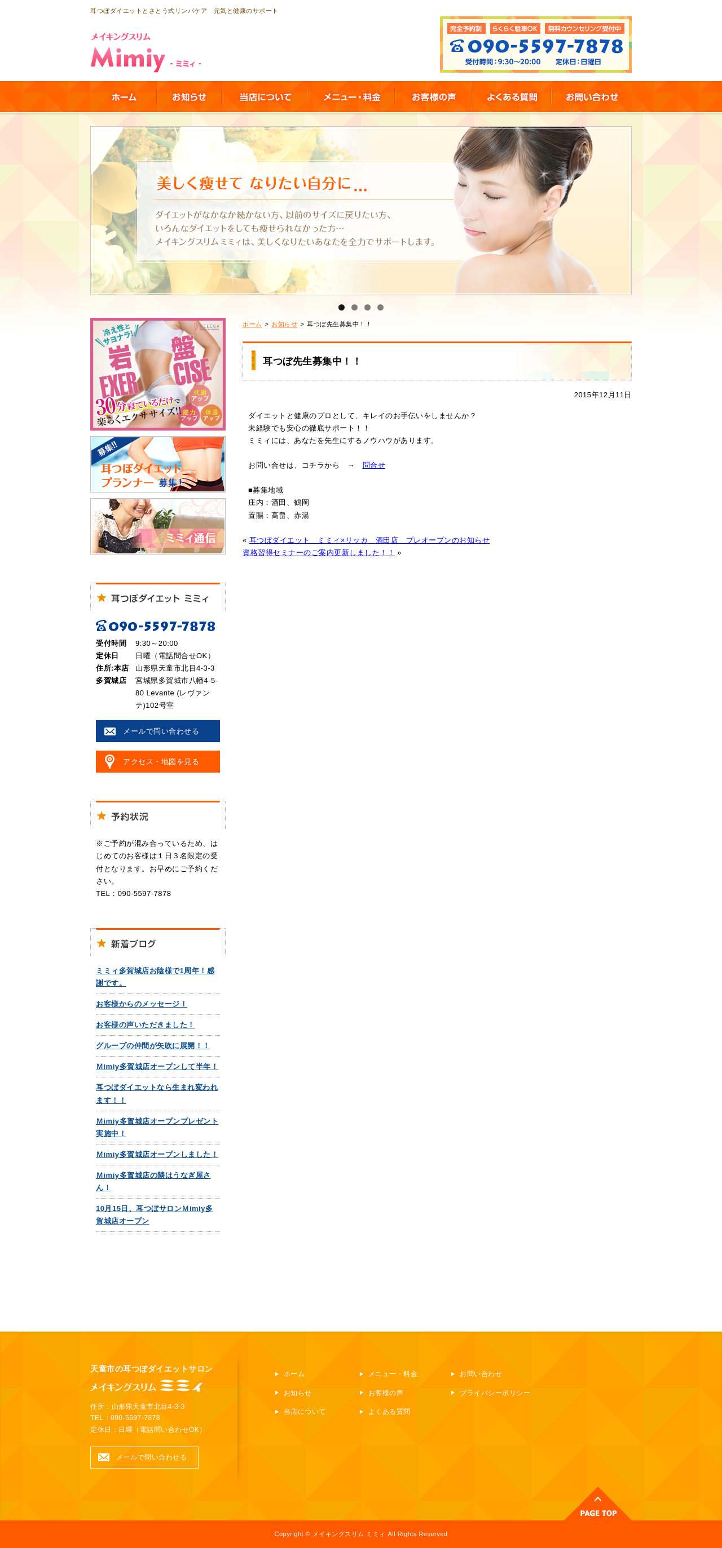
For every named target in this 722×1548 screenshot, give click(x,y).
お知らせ (284, 324)
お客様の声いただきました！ (145, 1025)
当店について (305, 1412)
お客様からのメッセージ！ (141, 1004)
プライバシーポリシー (495, 1393)
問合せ (374, 465)
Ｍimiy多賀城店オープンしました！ (157, 1154)
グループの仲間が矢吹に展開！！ (153, 1045)
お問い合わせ (481, 1374)
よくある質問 (389, 1412)
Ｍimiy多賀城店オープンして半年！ (157, 1066)
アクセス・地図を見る (161, 761)
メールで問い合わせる (161, 731)
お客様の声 (386, 1393)
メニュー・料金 (393, 1374)
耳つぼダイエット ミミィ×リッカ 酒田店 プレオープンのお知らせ (369, 540)
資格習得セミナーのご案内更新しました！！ (319, 552)
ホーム (252, 324)
